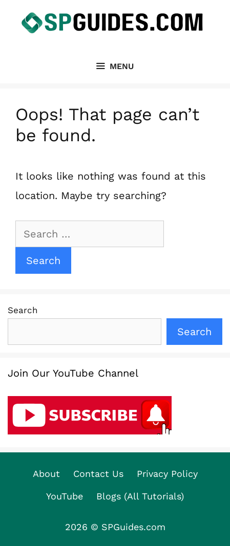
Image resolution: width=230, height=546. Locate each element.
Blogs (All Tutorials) (140, 496)
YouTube (64, 496)
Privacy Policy (167, 473)
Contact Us (98, 473)
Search (23, 310)
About (46, 473)
